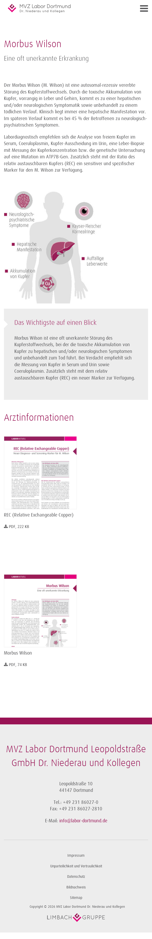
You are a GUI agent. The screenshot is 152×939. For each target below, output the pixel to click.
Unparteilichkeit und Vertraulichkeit (76, 866)
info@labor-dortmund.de (83, 820)
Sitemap (76, 898)
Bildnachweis (76, 887)
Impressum (76, 855)
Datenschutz (76, 876)
